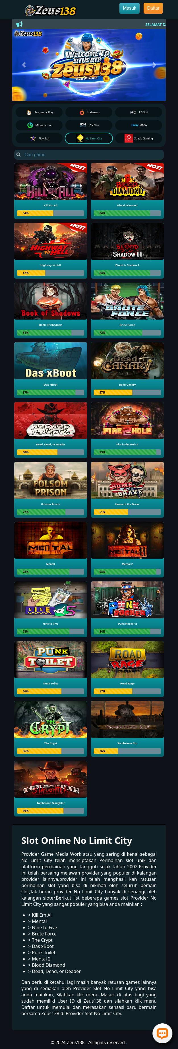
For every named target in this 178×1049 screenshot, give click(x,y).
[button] (23, 65)
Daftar (153, 8)
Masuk (129, 8)
